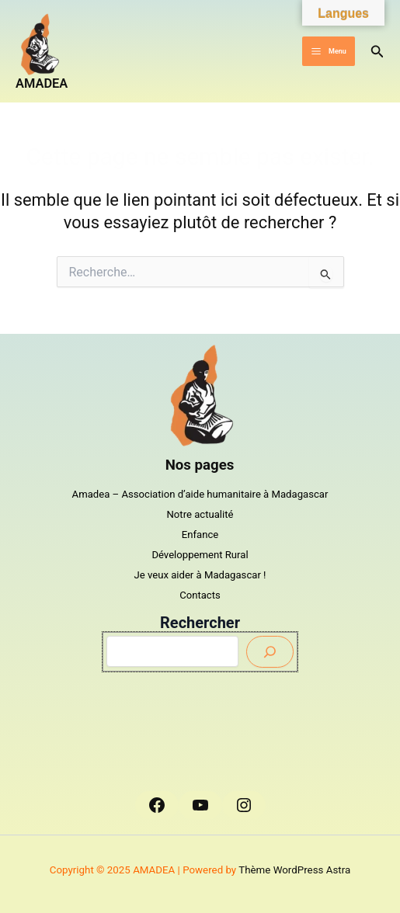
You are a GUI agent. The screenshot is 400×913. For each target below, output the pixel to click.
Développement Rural (199, 555)
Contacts (200, 595)
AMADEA (42, 83)
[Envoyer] (270, 652)
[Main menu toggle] (328, 51)
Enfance (200, 534)
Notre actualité (199, 514)
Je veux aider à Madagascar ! (200, 575)
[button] (377, 51)
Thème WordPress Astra (294, 870)
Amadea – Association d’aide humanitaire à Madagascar (200, 494)
